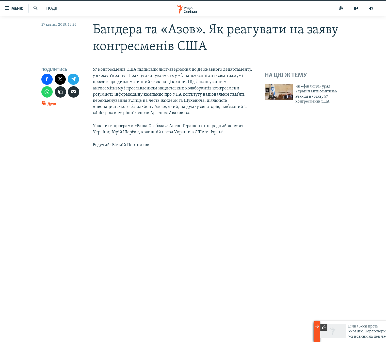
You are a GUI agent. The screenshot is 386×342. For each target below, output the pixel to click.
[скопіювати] (60, 92)
